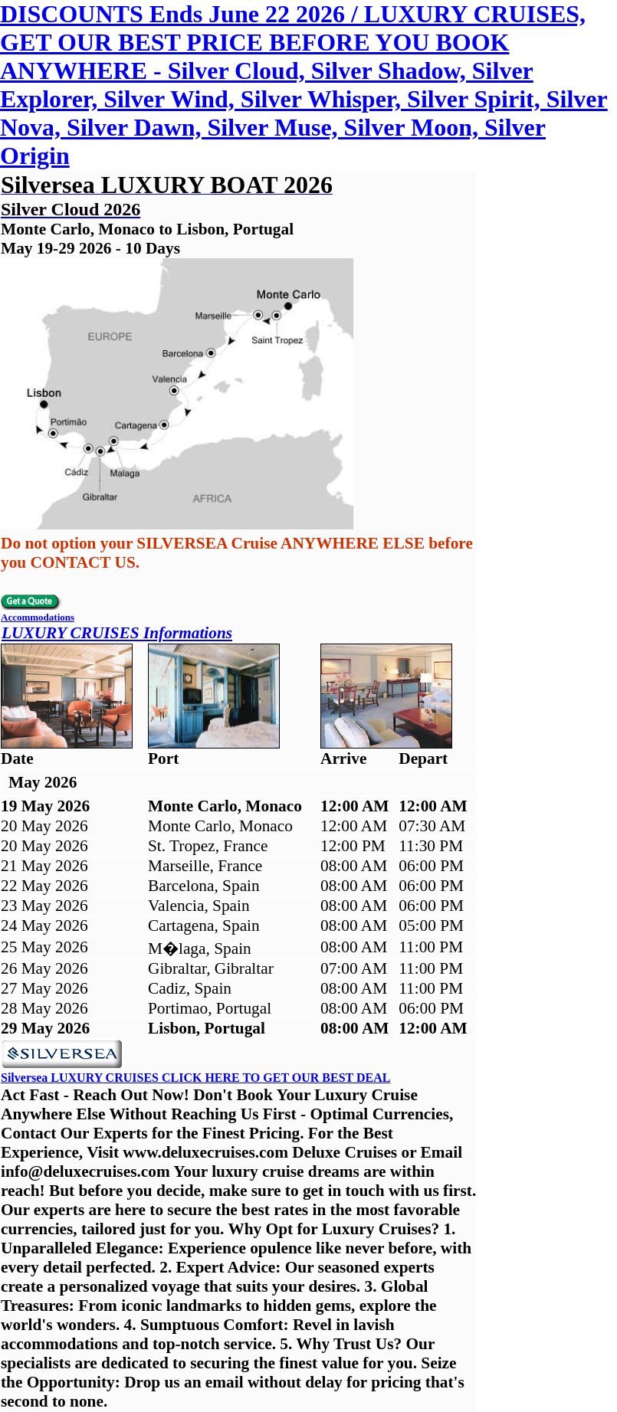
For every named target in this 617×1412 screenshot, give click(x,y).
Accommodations (37, 617)
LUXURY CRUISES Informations (117, 633)
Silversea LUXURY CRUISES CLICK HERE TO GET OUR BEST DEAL (195, 1077)
